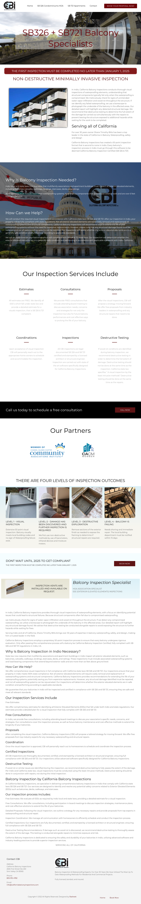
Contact (93, 6)
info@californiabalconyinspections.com (23, 885)
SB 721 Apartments (76, 6)
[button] (120, 6)
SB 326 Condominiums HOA (50, 6)
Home (30, 6)
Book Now (114, 898)
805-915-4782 (12, 878)
